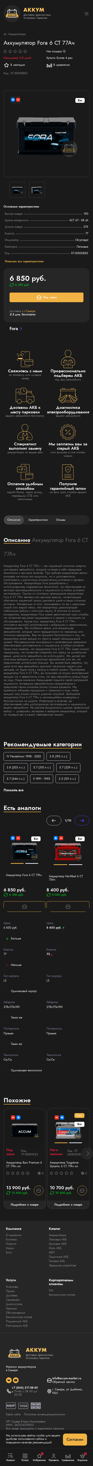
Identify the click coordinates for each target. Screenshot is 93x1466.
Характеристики (38, 520)
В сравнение (58, 65)
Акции (10, 1248)
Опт (51, 1290)
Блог (9, 1252)
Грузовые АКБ (58, 1244)
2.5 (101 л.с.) (67, 779)
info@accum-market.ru (66, 1378)
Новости (11, 1244)
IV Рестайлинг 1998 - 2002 (24, 756)
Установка (12, 1287)
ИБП (52, 1252)
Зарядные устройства (62, 1265)
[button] (87, 1153)
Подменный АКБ (17, 1321)
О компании (13, 1235)
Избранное (39, 1457)
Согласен (75, 1439)
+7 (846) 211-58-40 (25, 1387)
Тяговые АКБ (57, 1261)
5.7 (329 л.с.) (68, 767)
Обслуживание (15, 1313)
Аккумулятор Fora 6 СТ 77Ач (24, 875)
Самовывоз (13, 1300)
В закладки (14, 65)
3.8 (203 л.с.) (16, 767)
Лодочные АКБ (58, 1257)
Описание (13, 520)
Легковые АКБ (58, 1239)
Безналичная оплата (19, 1317)
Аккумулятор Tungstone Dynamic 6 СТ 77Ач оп (64, 1164)
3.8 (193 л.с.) (58, 756)
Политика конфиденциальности (44, 1414)
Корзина (82, 1457)
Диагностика (14, 1304)
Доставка (11, 1295)
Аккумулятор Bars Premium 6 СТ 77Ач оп (24, 1164)
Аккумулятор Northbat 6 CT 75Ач (66, 878)
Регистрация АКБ (17, 1326)
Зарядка (11, 1308)
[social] (9, 1380)
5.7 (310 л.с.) (42, 767)
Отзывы (60, 520)
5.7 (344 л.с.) (16, 779)
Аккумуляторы (15, 34)
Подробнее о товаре (25, 1204)
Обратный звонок (63, 1382)
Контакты (11, 1239)
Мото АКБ (55, 1248)
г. (29, 311)
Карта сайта (13, 1414)
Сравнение (68, 1457)
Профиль (54, 1457)
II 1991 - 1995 (41, 779)
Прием (10, 1291)
